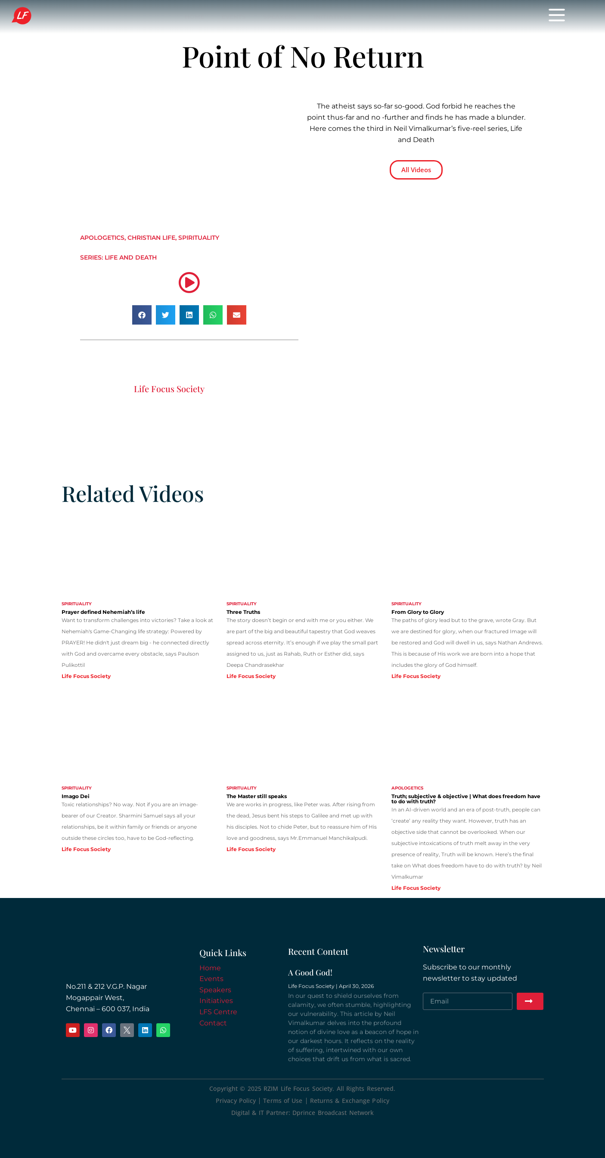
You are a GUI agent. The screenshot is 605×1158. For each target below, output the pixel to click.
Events (233, 17)
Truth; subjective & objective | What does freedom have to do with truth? (465, 799)
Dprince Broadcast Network (333, 1112)
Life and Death (131, 257)
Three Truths (243, 612)
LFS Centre (218, 1012)
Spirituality (198, 238)
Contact (213, 1023)
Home (194, 17)
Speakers (279, 17)
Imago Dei (76, 796)
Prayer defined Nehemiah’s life (103, 612)
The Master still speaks (256, 796)
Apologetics (102, 238)
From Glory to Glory (417, 612)
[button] (142, 315)
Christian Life (151, 238)
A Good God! (310, 972)
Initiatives (332, 17)
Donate (382, 17)
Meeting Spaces (440, 17)
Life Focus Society (76, 16)
